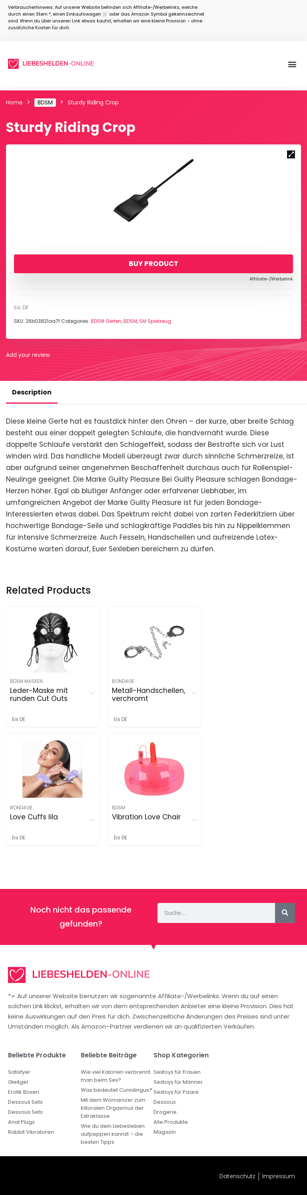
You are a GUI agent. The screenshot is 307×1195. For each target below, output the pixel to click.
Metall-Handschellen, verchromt (148, 694)
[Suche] (285, 913)
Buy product (153, 263)
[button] (292, 63)
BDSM (45, 102)
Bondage (123, 681)
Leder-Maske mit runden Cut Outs (39, 694)
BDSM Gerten (106, 321)
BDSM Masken (26, 681)
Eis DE (21, 307)
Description (32, 392)
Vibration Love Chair (44, 817)
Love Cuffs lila (237, 690)
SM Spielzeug (155, 321)
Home (14, 102)
